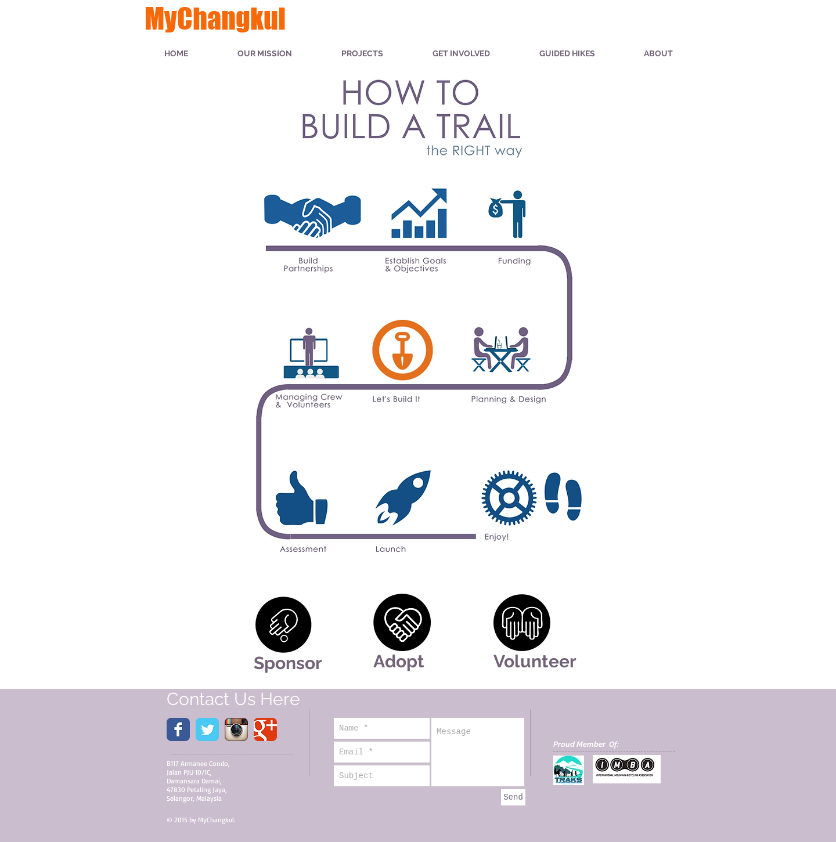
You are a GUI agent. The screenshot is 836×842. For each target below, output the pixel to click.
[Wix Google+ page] (265, 729)
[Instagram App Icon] (236, 729)
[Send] (513, 797)
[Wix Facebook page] (178, 729)
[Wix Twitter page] (207, 729)
